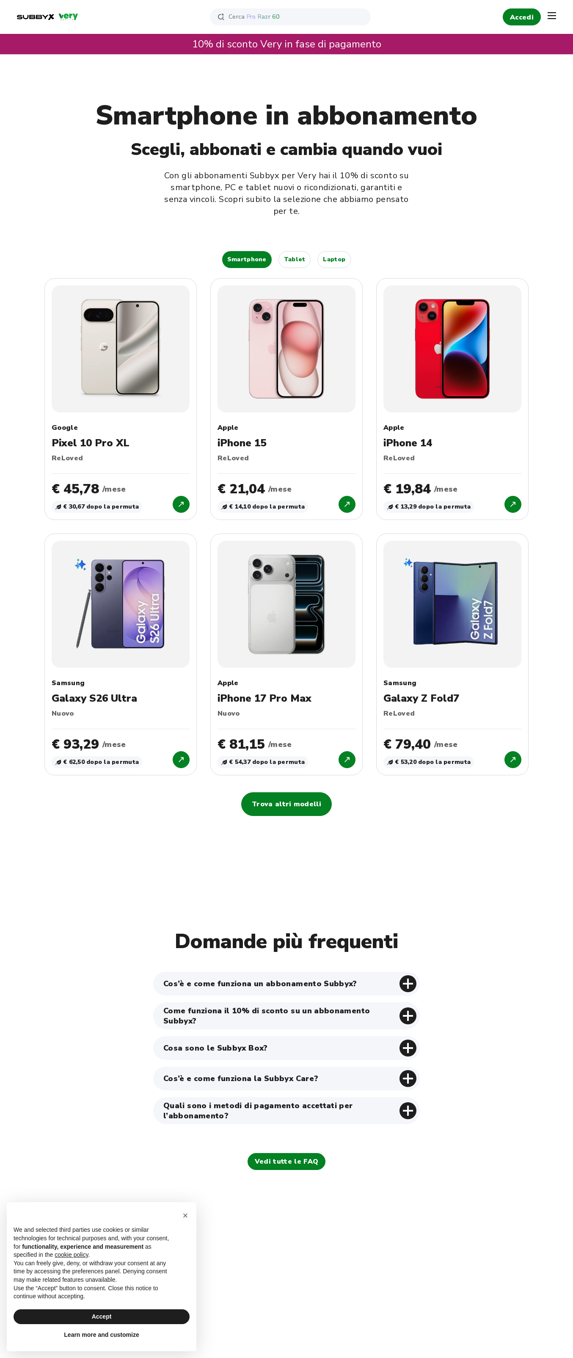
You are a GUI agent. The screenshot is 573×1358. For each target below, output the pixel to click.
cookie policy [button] (71, 1254)
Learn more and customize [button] (101, 1334)
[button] (185, 1215)
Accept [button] (102, 1316)
